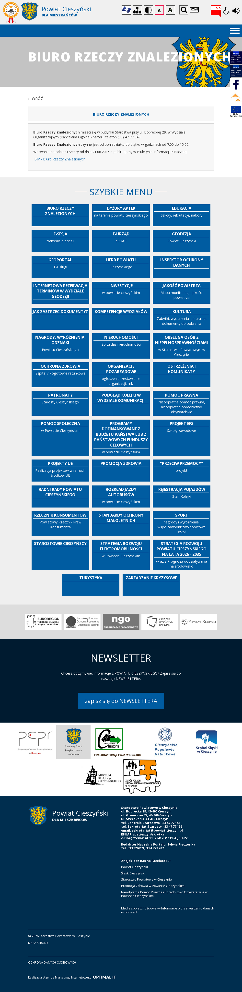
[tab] (121, 113)
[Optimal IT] (104, 977)
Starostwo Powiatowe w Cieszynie (146, 879)
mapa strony (38, 943)
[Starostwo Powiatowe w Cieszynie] (61, 12)
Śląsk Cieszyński (133, 873)
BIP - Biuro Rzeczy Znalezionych (59, 159)
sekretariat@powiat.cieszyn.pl (157, 830)
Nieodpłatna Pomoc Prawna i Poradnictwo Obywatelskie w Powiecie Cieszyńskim (164, 894)
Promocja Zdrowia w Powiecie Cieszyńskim (153, 885)
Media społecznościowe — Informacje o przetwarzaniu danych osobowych (167, 910)
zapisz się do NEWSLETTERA (121, 701)
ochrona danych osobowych (52, 962)
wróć (37, 98)
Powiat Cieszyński (134, 867)
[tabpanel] (121, 146)
